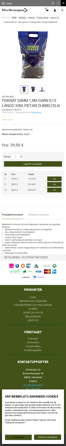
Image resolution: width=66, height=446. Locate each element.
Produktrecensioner (38, 214)
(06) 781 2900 (33, 388)
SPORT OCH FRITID (33, 312)
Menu (7, 3)
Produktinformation (12, 214)
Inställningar (18, 437)
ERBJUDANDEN (33, 316)
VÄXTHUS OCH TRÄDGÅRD (33, 301)
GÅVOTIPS (33, 320)
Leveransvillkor (33, 346)
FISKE (33, 297)
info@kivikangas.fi (33, 385)
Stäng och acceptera (47, 437)
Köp (54, 179)
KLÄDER (33, 308)
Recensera (36, 112)
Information (33, 342)
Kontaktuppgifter (33, 350)
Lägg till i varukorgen (33, 164)
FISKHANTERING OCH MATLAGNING (33, 305)
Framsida (33, 338)
